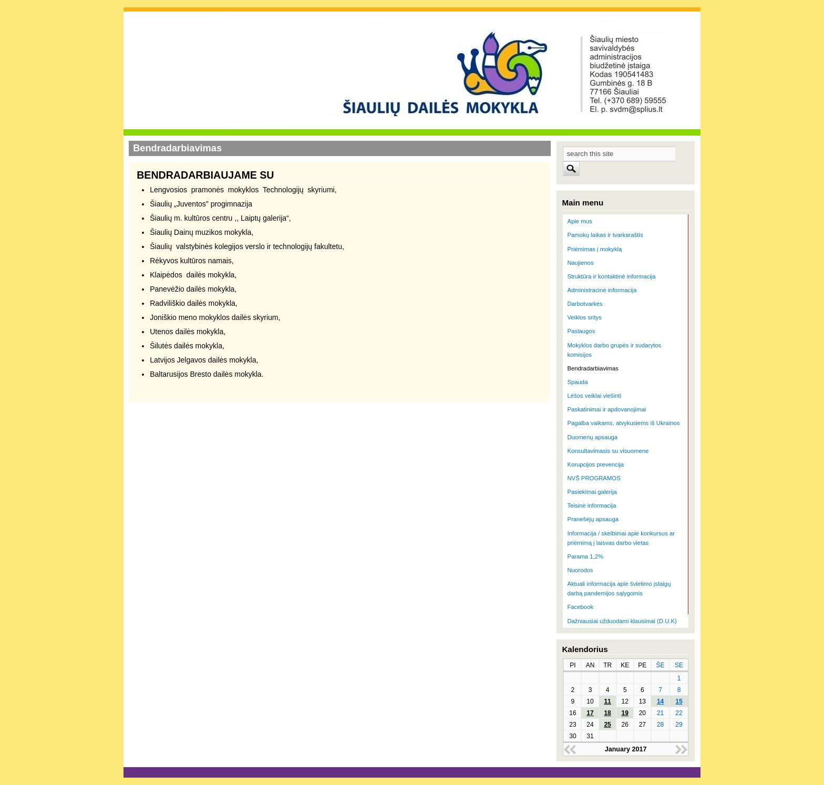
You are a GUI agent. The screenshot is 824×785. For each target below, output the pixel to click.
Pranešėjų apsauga (593, 519)
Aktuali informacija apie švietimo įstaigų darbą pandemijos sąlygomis (619, 588)
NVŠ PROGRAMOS (593, 478)
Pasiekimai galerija (591, 492)
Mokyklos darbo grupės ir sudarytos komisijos (614, 350)
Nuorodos (580, 570)
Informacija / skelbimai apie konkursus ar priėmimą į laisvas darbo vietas (621, 538)
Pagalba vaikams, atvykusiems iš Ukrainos (623, 423)
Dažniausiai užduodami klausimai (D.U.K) (621, 621)
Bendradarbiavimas (593, 368)
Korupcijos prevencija (595, 464)
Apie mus (579, 221)
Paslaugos (581, 331)
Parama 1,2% (585, 556)
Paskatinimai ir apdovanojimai (606, 409)
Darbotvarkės (584, 304)
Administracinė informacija (601, 290)
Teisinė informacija (591, 505)
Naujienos (580, 263)
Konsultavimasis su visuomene (607, 451)
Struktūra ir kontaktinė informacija (611, 276)
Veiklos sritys (584, 317)
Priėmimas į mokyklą (594, 249)
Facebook (580, 607)
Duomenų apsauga (592, 437)
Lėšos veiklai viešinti (594, 395)
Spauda (577, 382)
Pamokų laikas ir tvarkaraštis (605, 235)
